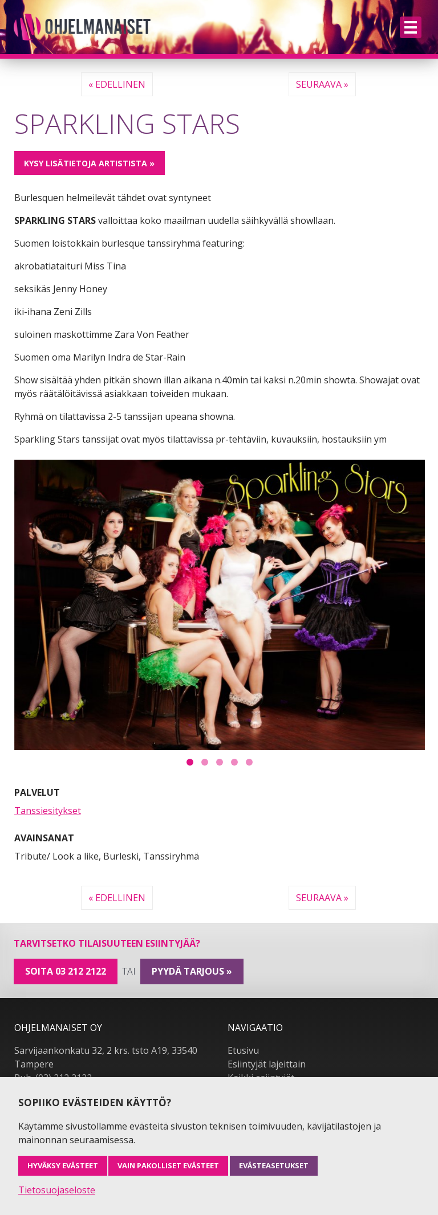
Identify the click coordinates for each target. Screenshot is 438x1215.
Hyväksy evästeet (62, 1165)
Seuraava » (322, 84)
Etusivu (243, 1050)
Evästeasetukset (274, 1165)
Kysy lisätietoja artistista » (89, 163)
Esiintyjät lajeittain (267, 1064)
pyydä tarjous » (192, 971)
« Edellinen (116, 84)
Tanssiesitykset (47, 810)
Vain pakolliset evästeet (168, 1165)
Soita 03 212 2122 (65, 971)
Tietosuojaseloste (56, 1190)
